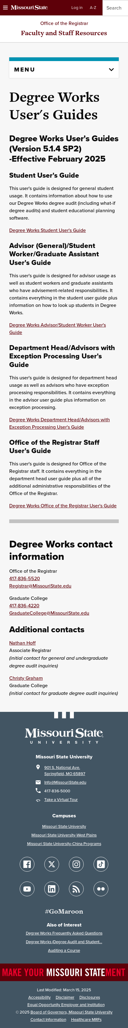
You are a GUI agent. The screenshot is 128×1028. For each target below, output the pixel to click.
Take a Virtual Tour (61, 800)
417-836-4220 (24, 605)
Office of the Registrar (64, 23)
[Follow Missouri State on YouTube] (27, 888)
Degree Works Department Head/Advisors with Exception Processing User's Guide (59, 423)
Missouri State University (64, 826)
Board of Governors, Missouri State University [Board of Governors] (71, 1012)
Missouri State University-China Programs (64, 844)
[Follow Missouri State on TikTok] (101, 864)
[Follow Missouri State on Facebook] (27, 864)
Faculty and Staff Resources (64, 33)
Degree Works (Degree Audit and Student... (64, 942)
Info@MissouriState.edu (65, 782)
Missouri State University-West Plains (64, 835)
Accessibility (39, 997)
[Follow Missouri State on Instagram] (76, 864)
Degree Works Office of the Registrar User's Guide (63, 505)
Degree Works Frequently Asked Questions (64, 933)
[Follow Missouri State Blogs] (76, 888)
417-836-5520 (24, 578)
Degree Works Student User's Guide (47, 230)
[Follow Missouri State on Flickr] (101, 888)
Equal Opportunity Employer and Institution (66, 1005)
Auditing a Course (64, 950)
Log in (76, 7)
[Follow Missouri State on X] (51, 864)
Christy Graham (26, 678)
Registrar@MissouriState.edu (40, 585)
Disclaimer (65, 997)
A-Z (93, 7)
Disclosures (89, 997)
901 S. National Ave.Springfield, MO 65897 (64, 771)
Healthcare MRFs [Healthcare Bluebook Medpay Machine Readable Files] (86, 1019)
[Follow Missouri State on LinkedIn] (51, 888)
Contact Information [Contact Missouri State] (48, 1019)
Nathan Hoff (22, 642)
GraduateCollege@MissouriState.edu (49, 613)
